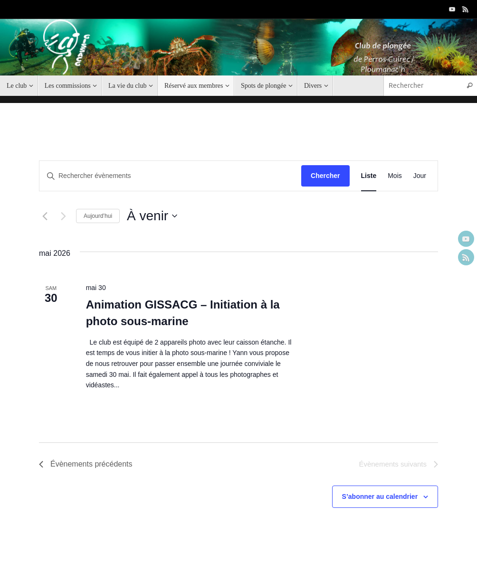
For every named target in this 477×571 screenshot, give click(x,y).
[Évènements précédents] (44, 216)
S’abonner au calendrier (380, 496)
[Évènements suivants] (63, 216)
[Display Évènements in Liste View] (369, 176)
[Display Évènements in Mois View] (395, 176)
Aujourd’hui (98, 216)
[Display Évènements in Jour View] (419, 176)
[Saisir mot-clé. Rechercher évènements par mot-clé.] (170, 176)
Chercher (325, 175)
